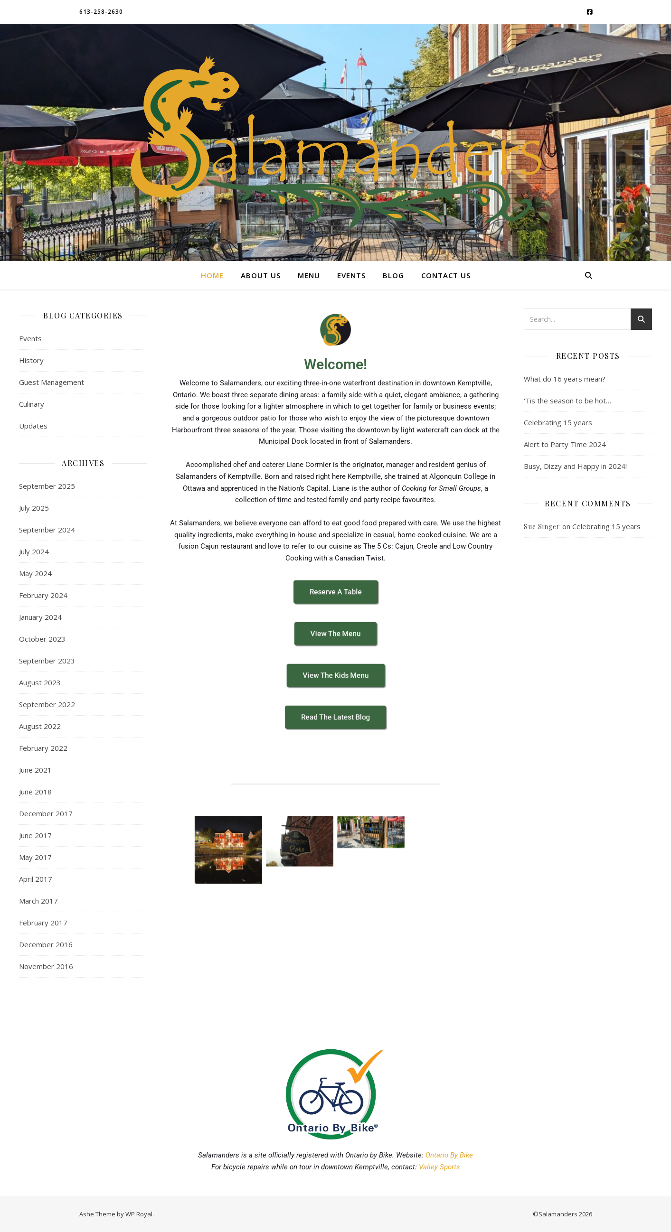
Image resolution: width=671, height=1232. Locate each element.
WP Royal (138, 1214)
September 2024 (47, 529)
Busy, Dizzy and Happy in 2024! (575, 466)
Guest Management (51, 382)
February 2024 (43, 595)
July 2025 (34, 508)
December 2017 (46, 813)
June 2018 (35, 791)
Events (351, 275)
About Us (261, 275)
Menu (309, 275)
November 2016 (46, 966)
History (31, 360)
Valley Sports (439, 1167)
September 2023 (47, 660)
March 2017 (38, 900)
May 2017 (35, 857)
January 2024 (40, 617)
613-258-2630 (101, 12)
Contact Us (446, 275)
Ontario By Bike (449, 1155)
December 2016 (46, 944)
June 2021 (35, 770)
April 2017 (35, 879)
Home (212, 275)
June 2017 (35, 835)
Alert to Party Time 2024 (565, 444)
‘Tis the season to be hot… (567, 400)
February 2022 (43, 748)
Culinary (31, 404)
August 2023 (40, 682)
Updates (33, 425)
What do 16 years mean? (564, 378)
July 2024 (34, 551)
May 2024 (35, 573)
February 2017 (43, 922)
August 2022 (40, 726)
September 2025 (47, 486)
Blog (393, 275)
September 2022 (47, 704)
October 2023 (42, 639)
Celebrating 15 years (558, 422)
